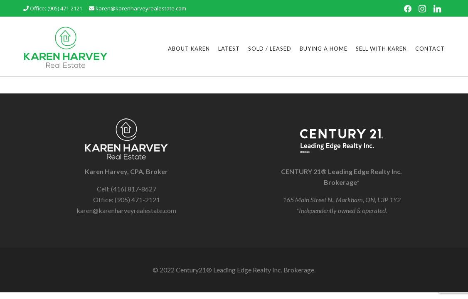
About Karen (189, 48)
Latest (229, 48)
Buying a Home (323, 48)
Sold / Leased (269, 48)
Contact (430, 48)
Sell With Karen (381, 48)
